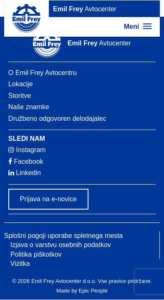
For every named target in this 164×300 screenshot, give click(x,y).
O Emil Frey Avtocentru (42, 72)
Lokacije (20, 84)
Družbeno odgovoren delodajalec (57, 118)
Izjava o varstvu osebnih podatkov (60, 244)
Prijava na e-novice (48, 198)
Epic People (93, 291)
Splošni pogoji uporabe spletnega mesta (63, 235)
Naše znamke (28, 106)
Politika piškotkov (36, 254)
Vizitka (20, 263)
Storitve (19, 95)
